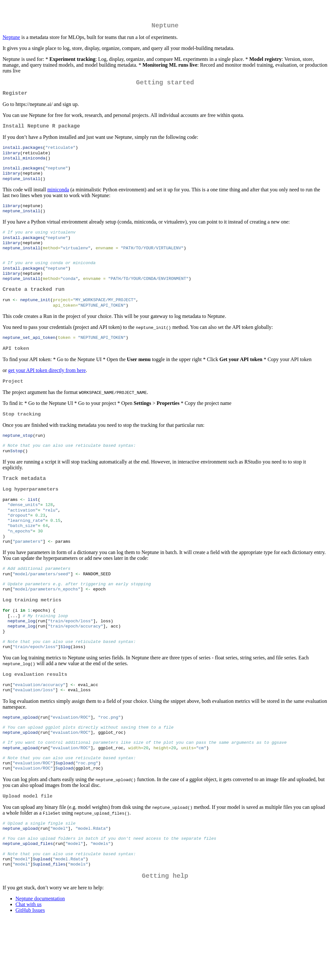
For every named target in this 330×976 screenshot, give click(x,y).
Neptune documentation (40, 956)
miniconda (58, 199)
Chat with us (28, 962)
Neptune (11, 38)
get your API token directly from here (47, 391)
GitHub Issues (30, 968)
